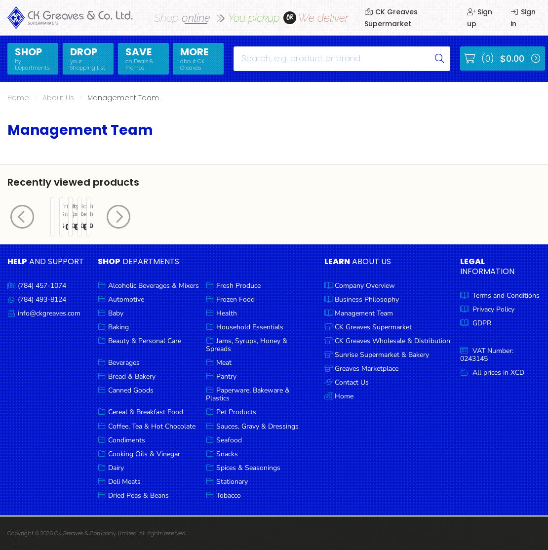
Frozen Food (235, 299)
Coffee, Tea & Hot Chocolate (152, 426)
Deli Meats (124, 481)
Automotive (126, 299)
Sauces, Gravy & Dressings (257, 426)
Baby (115, 313)
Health (226, 313)
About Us (58, 98)
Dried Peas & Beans (138, 495)
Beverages (124, 362)
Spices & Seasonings (248, 467)
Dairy (116, 467)
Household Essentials (249, 327)
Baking (118, 327)
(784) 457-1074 (42, 285)
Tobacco (228, 495)
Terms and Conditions (506, 295)
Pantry (226, 376)
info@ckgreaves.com (49, 313)
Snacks (227, 454)
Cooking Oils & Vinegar (144, 454)
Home (18, 98)
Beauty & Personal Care (144, 341)
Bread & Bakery (132, 376)
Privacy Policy (493, 309)
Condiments (126, 440)
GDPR (481, 323)
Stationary (232, 481)
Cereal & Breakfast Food (145, 412)
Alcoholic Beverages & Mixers (153, 285)
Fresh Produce (238, 285)
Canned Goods (131, 390)
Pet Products (236, 412)
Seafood (229, 440)
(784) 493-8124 (42, 299)
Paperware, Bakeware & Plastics (248, 394)
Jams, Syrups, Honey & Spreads (246, 345)
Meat (224, 362)
